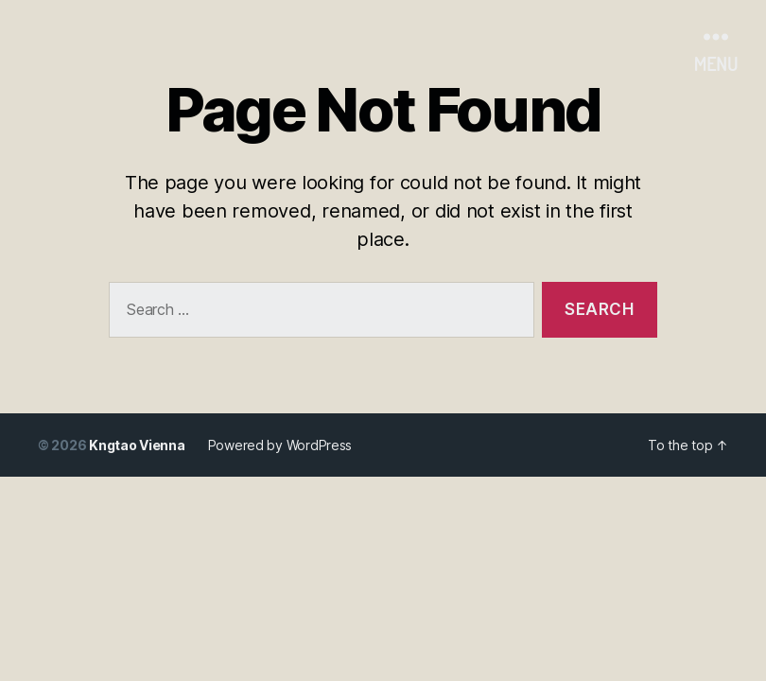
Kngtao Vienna (137, 445)
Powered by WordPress (280, 445)
